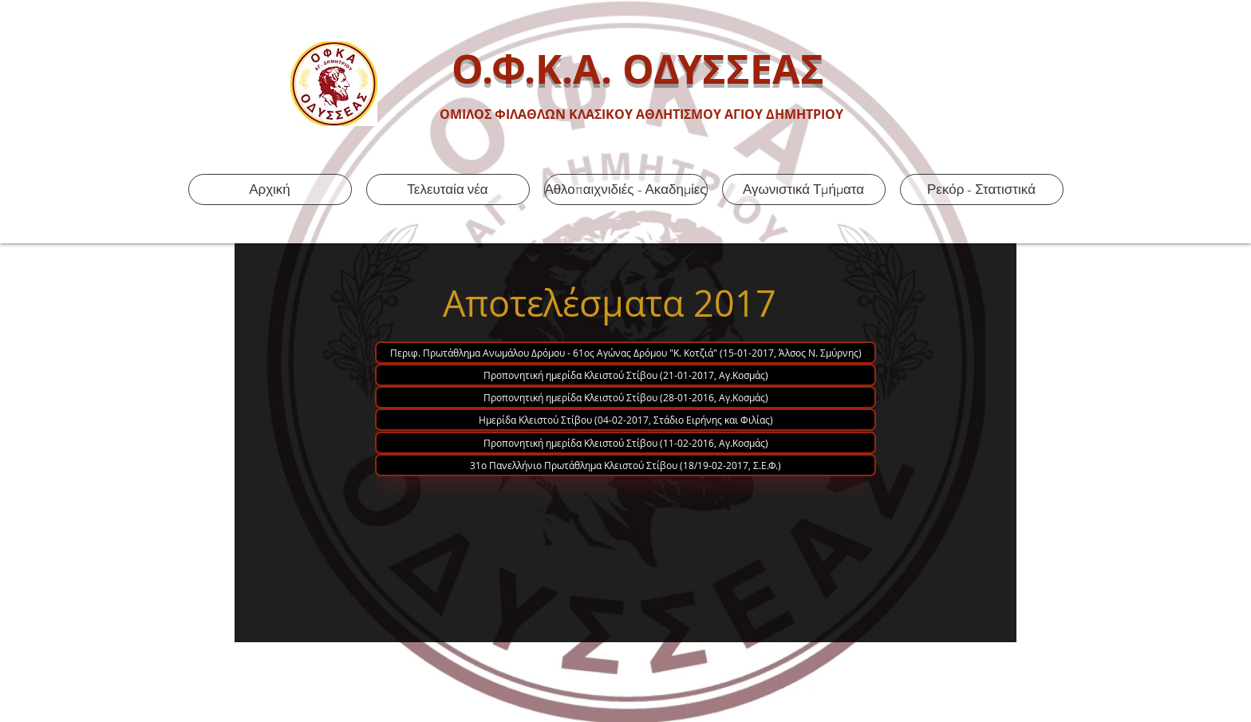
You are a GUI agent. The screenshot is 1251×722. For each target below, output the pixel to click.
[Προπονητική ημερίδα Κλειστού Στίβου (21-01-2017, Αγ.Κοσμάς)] (625, 375)
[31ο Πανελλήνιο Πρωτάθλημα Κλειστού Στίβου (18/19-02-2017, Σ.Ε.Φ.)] (625, 465)
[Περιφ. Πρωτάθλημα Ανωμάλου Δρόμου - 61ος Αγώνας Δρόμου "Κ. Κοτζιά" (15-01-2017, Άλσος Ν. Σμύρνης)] (625, 352)
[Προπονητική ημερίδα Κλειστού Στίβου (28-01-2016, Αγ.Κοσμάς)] (625, 397)
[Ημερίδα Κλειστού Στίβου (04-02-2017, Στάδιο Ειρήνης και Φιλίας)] (625, 419)
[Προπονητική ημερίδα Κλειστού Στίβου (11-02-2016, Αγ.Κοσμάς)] (625, 443)
